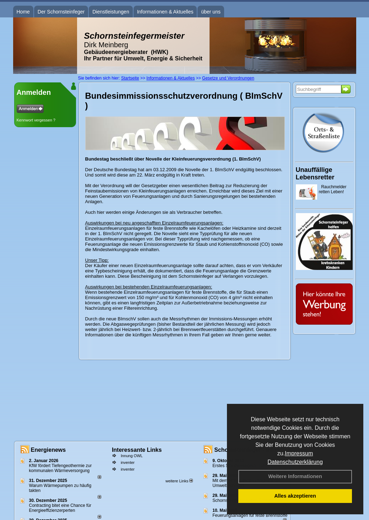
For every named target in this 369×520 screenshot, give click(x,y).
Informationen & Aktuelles (165, 12)
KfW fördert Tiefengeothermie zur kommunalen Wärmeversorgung (60, 468)
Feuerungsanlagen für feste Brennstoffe (249, 515)
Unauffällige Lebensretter (315, 173)
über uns (210, 12)
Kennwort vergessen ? (36, 120)
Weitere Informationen (295, 476)
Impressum (299, 453)
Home (23, 12)
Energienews (48, 450)
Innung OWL (132, 456)
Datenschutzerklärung (295, 462)
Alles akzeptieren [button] (295, 496)
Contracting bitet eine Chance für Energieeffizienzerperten (60, 508)
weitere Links (179, 481)
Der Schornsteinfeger (61, 12)
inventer (128, 462)
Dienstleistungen (110, 12)
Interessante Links (137, 450)
